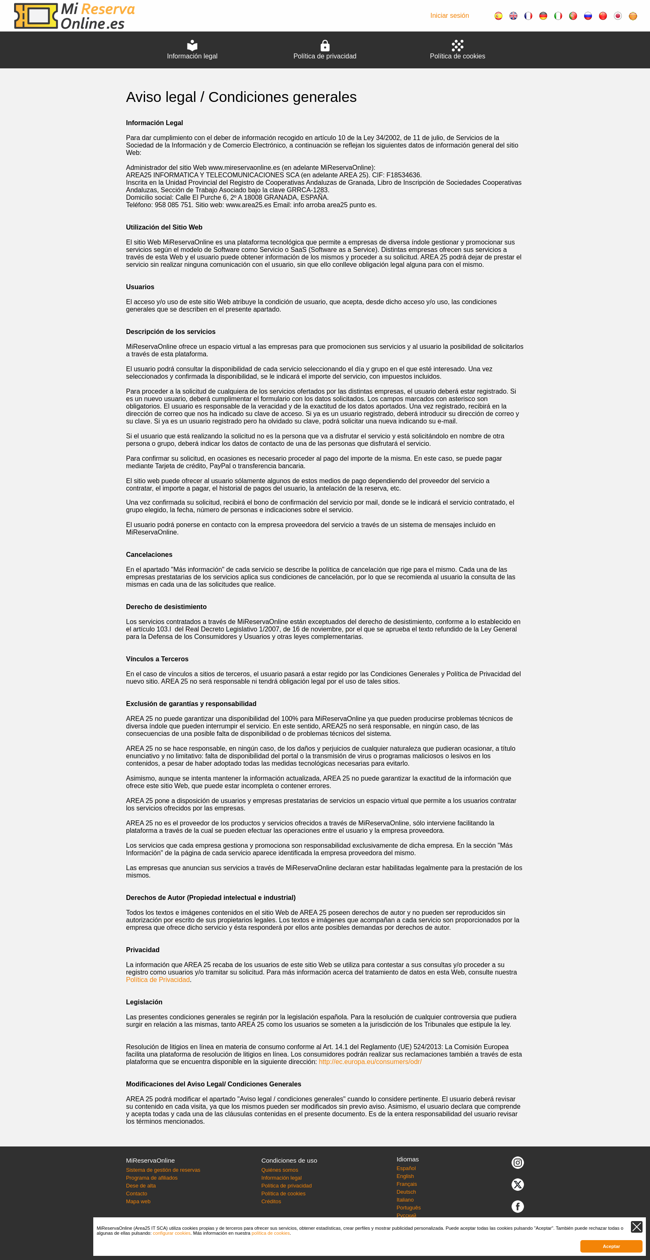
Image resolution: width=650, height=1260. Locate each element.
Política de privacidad (286, 1186)
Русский (406, 1215)
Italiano (405, 1200)
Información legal (281, 1178)
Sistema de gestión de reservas (163, 1170)
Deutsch (406, 1192)
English (405, 1176)
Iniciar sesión (449, 15)
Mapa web (138, 1201)
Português (409, 1207)
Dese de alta (141, 1186)
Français (407, 1184)
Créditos (271, 1201)
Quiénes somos (279, 1170)
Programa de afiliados (151, 1178)
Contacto (136, 1193)
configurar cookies (172, 1233)
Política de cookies (283, 1193)
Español (406, 1168)
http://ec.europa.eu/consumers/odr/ (370, 1061)
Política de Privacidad (158, 979)
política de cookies (271, 1233)
